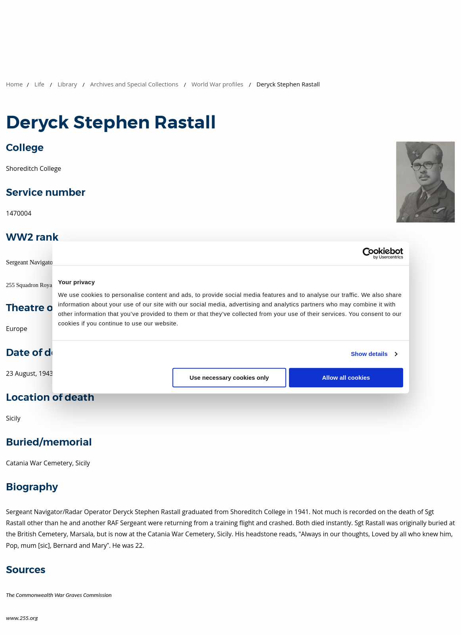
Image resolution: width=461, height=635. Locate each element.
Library (67, 84)
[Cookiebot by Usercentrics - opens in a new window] (368, 253)
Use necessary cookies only (229, 377)
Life (39, 84)
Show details (369, 353)
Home (14, 84)
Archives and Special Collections (134, 84)
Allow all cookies (346, 377)
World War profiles (217, 84)
